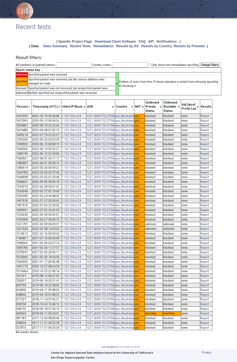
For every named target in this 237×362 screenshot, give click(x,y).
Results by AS (127, 46)
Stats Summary (55, 46)
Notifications (167, 41)
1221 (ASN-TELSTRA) (100, 116)
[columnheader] (24, 107)
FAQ (142, 41)
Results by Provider (189, 46)
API (151, 41)
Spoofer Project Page (75, 41)
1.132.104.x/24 (71, 116)
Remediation (104, 46)
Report (204, 116)
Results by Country (156, 46)
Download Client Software (115, 41)
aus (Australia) (124, 116)
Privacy (206, 352)
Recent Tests (80, 46)
